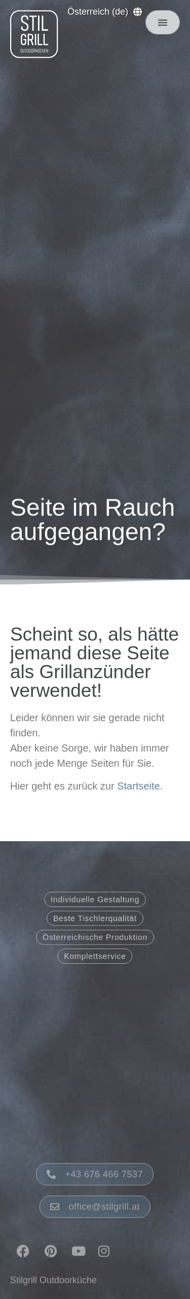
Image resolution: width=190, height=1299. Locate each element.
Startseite (138, 786)
